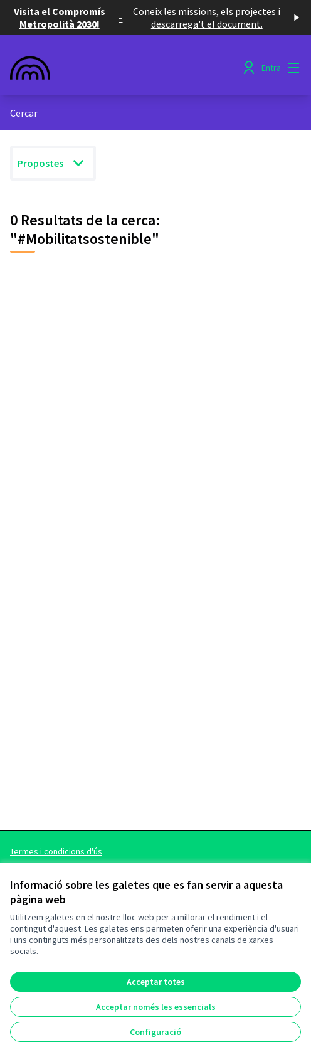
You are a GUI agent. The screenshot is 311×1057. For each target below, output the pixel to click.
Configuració (155, 1032)
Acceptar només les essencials (156, 1006)
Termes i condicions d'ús (56, 851)
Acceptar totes (156, 981)
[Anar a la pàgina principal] (118, 68)
